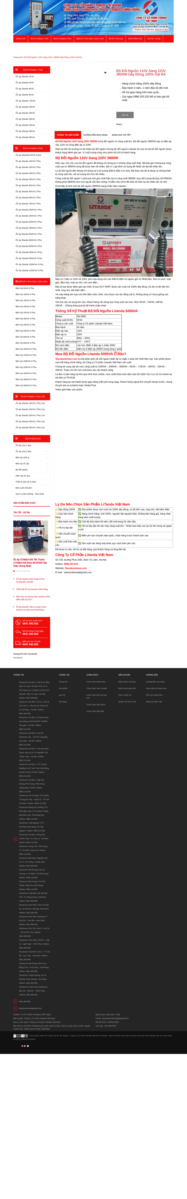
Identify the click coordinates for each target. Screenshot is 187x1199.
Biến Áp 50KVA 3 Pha (25, 331)
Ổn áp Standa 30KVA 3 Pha (28, 185)
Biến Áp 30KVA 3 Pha (25, 318)
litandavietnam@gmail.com (30, 1008)
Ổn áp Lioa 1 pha (23, 445)
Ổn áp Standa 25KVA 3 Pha (28, 179)
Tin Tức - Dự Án (153, 39)
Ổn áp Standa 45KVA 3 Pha (28, 191)
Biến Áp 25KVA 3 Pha (25, 312)
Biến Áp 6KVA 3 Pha (25, 288)
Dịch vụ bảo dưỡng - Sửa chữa (30, 494)
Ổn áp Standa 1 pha (39, 39)
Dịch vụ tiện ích (125, 695)
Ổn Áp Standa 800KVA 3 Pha (29, 258)
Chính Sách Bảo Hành (95, 704)
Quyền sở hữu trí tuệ (127, 702)
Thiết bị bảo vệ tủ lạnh (26, 482)
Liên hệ (62, 695)
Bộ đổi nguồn (22, 469)
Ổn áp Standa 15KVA (25, 113)
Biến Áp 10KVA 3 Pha (25, 294)
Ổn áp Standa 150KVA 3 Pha (29, 216)
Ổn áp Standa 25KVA (25, 125)
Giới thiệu (20, 46)
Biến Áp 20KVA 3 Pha (25, 306)
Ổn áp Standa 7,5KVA (25, 101)
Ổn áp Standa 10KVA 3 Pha (28, 161)
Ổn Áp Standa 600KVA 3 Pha (29, 252)
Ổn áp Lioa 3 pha (23, 451)
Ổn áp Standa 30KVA (25, 131)
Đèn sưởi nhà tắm (24, 488)
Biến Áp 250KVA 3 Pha (26, 367)
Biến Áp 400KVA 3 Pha (26, 379)
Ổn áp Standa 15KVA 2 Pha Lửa (30, 409)
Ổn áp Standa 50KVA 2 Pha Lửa (30, 427)
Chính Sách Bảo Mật (95, 711)
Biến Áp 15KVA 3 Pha (25, 300)
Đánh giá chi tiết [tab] (121, 135)
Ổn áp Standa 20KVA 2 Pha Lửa (30, 415)
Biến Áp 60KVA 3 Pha (25, 337)
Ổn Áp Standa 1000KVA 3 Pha (29, 264)
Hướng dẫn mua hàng (155, 682)
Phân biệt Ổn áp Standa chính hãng (32, 589)
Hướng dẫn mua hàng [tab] (95, 135)
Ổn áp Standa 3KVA (25, 89)
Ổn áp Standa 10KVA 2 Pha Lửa (30, 403)
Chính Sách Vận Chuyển (96, 688)
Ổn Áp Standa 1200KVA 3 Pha (29, 270)
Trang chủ (63, 682)
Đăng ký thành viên (154, 702)
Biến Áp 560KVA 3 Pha (26, 385)
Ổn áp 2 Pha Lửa (116, 39)
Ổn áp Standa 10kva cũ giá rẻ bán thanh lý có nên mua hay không (31, 608)
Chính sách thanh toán (95, 682)
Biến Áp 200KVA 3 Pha (26, 361)
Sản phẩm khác (135, 39)
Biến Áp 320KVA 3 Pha (26, 373)
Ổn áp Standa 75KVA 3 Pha (28, 203)
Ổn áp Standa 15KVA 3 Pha (28, 167)
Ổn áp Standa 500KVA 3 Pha (29, 246)
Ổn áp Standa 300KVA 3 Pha (29, 234)
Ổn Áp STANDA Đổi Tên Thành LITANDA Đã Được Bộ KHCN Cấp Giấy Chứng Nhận (30, 562)
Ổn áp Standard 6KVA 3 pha (28, 155)
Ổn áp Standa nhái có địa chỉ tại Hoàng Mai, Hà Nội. (30, 580)
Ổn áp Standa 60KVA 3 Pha (28, 197)
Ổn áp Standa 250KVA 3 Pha (29, 228)
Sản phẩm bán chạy (24, 503)
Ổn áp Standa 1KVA (25, 76)
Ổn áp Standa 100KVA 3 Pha (29, 210)
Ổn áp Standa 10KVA (25, 107)
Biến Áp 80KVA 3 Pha (25, 343)
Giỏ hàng (63, 702)
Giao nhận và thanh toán (156, 688)
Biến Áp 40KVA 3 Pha (25, 325)
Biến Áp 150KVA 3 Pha (26, 355)
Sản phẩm (63, 688)
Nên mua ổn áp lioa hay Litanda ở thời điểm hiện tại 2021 (33, 598)
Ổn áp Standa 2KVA (25, 82)
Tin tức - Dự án (21, 512)
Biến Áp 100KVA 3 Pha (26, 349)
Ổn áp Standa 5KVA (25, 95)
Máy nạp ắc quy (23, 476)
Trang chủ (20, 39)
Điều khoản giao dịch (127, 688)
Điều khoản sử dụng (127, 682)
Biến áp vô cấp (22, 463)
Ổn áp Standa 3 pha (62, 39)
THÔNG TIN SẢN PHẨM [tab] (68, 135)
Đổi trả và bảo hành (154, 695)
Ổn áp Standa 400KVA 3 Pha (29, 240)
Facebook (17, 657)
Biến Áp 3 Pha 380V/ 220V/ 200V (90, 39)
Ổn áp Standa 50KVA (25, 137)
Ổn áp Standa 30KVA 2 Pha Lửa (30, 421)
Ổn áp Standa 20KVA (25, 119)
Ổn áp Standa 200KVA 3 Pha (29, 222)
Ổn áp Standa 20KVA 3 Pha (28, 173)
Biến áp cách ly (22, 457)
